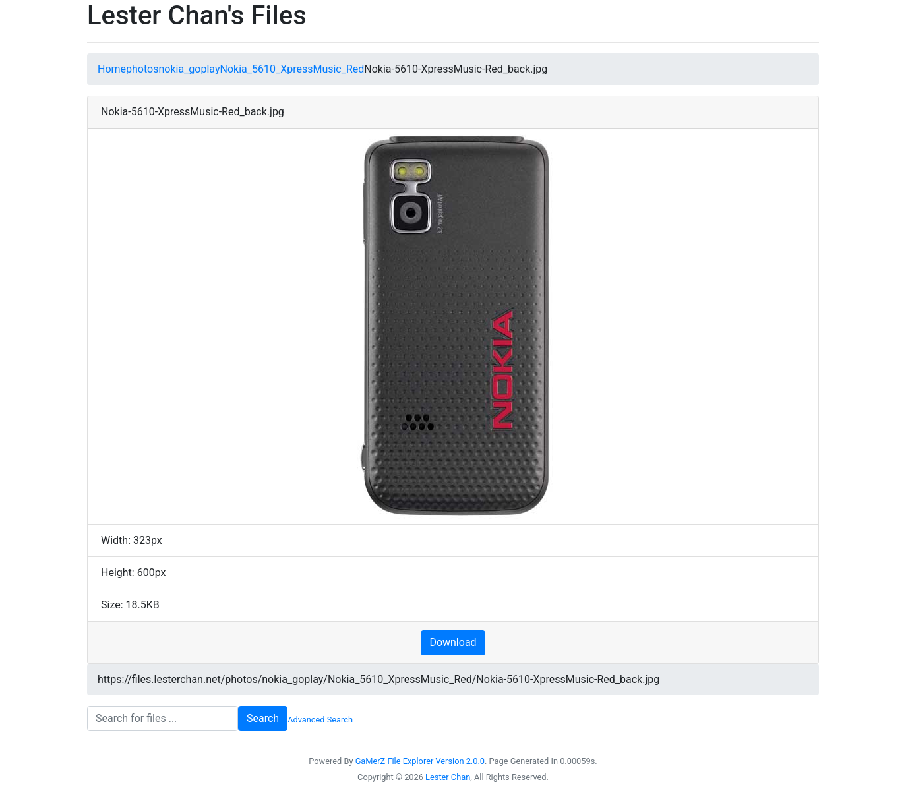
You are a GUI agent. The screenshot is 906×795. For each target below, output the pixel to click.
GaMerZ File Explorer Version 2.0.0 (420, 761)
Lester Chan (447, 777)
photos (142, 69)
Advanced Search (320, 719)
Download (452, 642)
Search (263, 718)
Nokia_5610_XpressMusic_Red (292, 69)
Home (112, 69)
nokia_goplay (189, 69)
